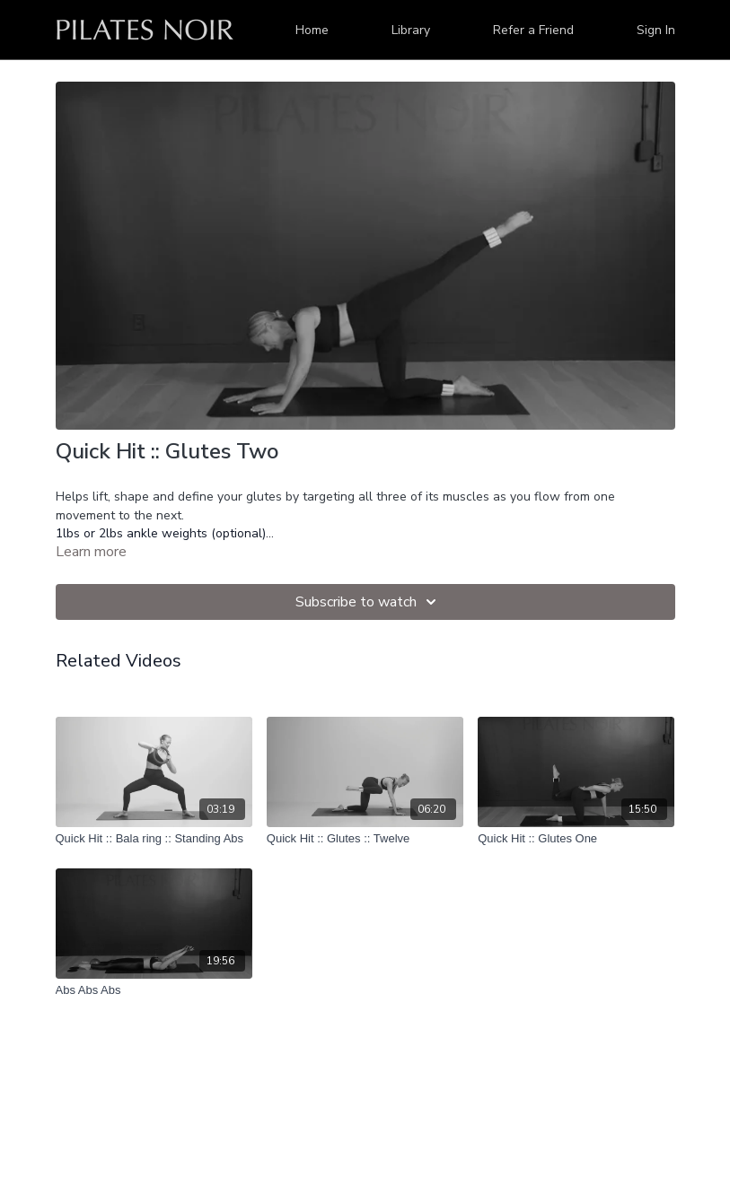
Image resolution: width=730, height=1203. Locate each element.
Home (312, 30)
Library (410, 30)
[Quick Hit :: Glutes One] (576, 839)
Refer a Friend (533, 30)
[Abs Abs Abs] (154, 990)
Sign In (656, 30)
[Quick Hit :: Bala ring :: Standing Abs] (154, 839)
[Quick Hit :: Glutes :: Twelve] (365, 839)
